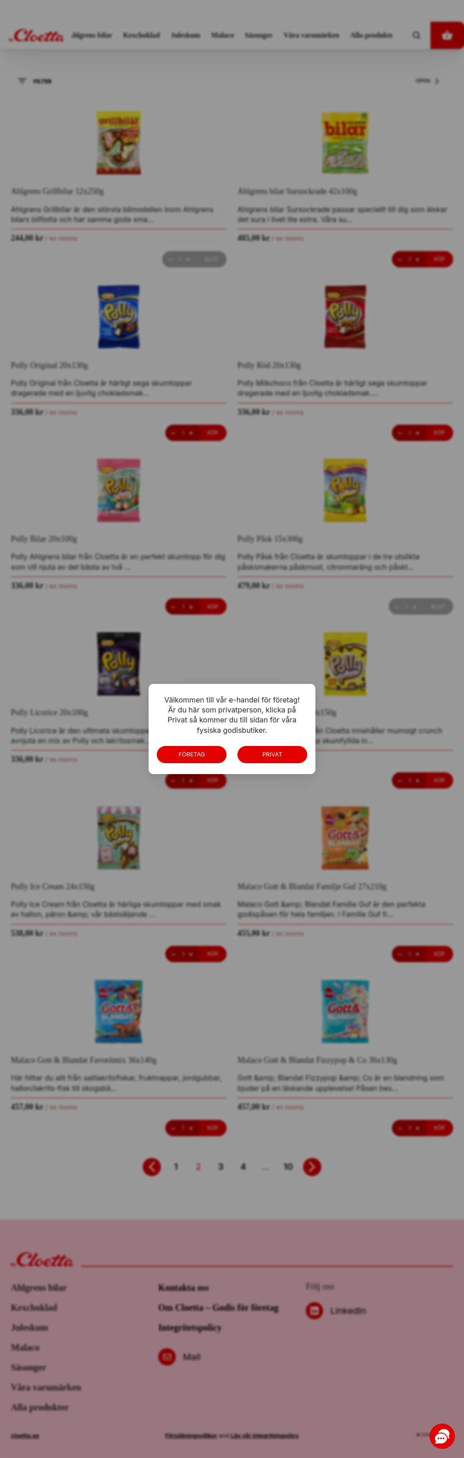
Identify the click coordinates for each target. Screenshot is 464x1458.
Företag (192, 754)
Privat (272, 754)
